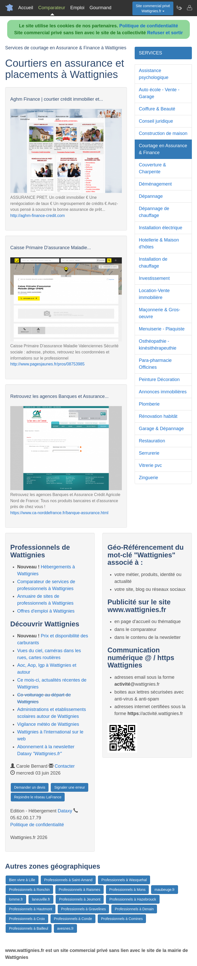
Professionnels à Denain (134, 909)
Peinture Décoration (159, 379)
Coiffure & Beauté (157, 108)
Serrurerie (149, 453)
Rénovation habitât (158, 416)
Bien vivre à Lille (22, 880)
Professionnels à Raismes (79, 890)
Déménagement (155, 184)
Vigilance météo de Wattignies (48, 724)
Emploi (77, 7)
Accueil (25, 7)
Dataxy (65, 810)
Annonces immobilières (162, 391)
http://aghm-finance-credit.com (37, 215)
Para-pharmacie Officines (155, 364)
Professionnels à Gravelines (83, 909)
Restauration (152, 440)
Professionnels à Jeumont (79, 899)
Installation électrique (160, 227)
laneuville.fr (41, 899)
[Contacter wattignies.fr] (189, 7)
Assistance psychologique (153, 74)
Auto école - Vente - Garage (159, 93)
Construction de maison (163, 133)
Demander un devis (29, 787)
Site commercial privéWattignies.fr (153, 8)
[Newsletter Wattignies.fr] (179, 7)
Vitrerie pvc (150, 465)
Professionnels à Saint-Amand (68, 880)
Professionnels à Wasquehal (124, 880)
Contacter (65, 766)
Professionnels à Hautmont (30, 909)
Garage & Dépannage (161, 428)
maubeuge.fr (164, 890)
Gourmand (100, 7)
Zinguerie (148, 477)
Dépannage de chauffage (154, 212)
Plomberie (149, 404)
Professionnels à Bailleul (28, 928)
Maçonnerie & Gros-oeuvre (159, 313)
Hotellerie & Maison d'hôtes (159, 243)
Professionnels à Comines (122, 919)
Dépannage (151, 196)
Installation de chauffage (153, 263)
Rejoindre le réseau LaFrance (37, 797)
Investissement (154, 278)
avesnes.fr (65, 928)
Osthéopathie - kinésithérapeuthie (157, 345)
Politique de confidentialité (148, 25)
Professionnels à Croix (27, 919)
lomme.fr (16, 899)
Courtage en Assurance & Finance (163, 149)
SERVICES (150, 52)
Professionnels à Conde (73, 919)
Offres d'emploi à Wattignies (46, 611)
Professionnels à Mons (127, 890)
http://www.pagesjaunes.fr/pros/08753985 (47, 364)
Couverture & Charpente (152, 168)
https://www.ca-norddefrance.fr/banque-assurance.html (59, 513)
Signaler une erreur (69, 787)
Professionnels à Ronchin (29, 890)
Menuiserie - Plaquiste (161, 328)
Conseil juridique (156, 121)
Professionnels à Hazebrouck (132, 899)
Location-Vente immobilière (154, 294)
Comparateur (51, 7)
